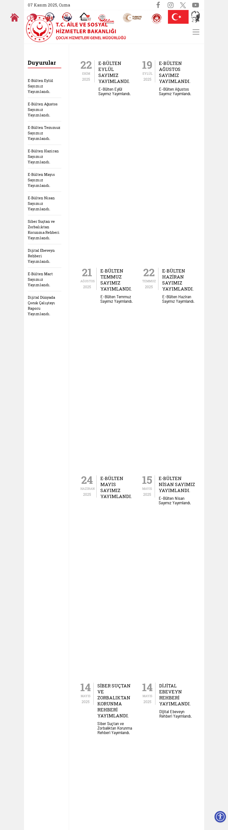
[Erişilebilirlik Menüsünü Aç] (220, 817)
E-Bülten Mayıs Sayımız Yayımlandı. (41, 180)
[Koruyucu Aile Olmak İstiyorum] (85, 16)
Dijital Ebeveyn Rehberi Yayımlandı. (41, 256)
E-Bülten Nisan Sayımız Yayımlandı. (41, 203)
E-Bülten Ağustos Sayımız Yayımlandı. (43, 109)
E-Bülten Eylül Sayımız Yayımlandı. (40, 86)
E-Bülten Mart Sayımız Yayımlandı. (40, 279)
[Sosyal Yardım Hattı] (67, 16)
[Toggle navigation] (195, 31)
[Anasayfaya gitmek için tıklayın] (15, 17)
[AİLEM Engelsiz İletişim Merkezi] (106, 19)
